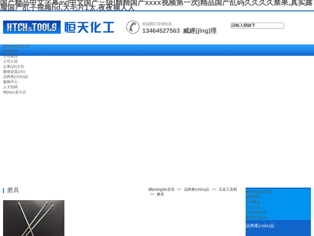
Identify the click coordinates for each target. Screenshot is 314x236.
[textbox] (257, 26)
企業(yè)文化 (256, 212)
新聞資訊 (10, 51)
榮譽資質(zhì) (257, 217)
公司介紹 (253, 207)
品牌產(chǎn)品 (196, 189)
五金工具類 (228, 189)
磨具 (160, 194)
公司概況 (253, 202)
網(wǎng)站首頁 (16, 46)
